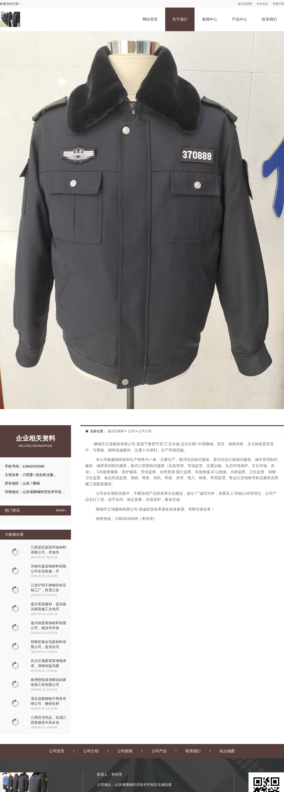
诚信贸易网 (245, 3)
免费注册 (278, 3)
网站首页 (150, 19)
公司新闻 (125, 751)
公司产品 (159, 751)
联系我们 (269, 19)
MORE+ (61, 510)
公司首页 (56, 751)
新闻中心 (209, 19)
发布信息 (262, 3)
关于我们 (179, 19)
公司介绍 (144, 431)
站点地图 (227, 751)
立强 (131, 431)
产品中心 (239, 19)
